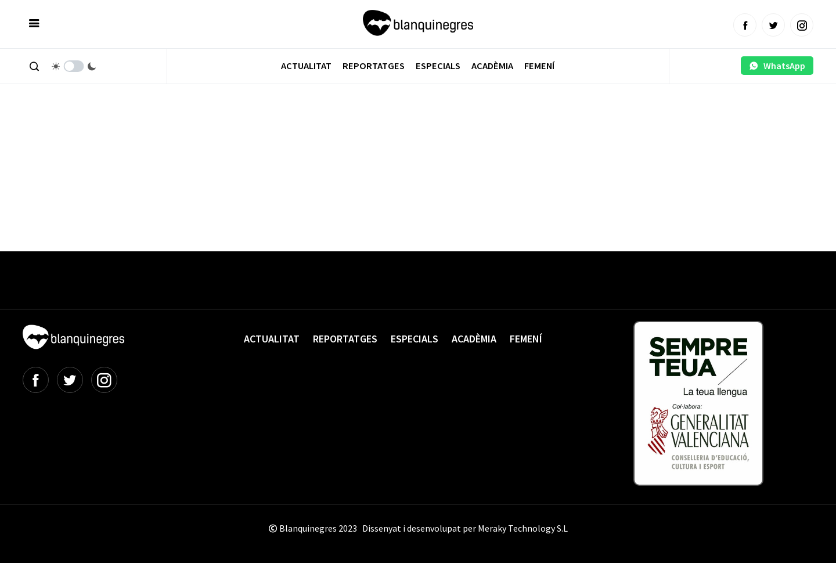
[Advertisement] (234, 139)
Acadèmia (492, 66)
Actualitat (306, 66)
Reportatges (374, 66)
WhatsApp (777, 65)
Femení (539, 66)
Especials (438, 66)
